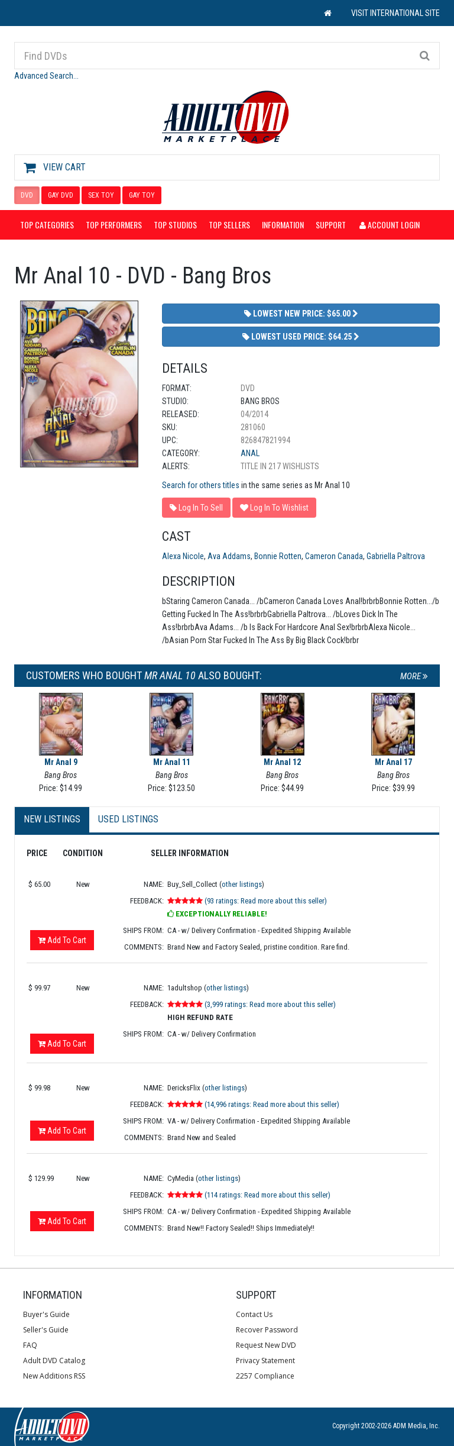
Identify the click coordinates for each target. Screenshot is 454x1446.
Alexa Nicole (183, 556)
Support (331, 224)
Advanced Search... (46, 75)
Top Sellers (229, 224)
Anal (250, 453)
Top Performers (114, 224)
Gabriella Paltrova (396, 556)
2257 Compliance (265, 1376)
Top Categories (47, 224)
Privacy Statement (265, 1360)
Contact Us (254, 1314)
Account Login (389, 224)
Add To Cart (62, 940)
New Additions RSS (54, 1376)
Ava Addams (229, 556)
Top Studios (175, 224)
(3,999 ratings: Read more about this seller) (270, 1004)
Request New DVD (266, 1345)
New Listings (52, 819)
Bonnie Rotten (277, 556)
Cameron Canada (334, 556)
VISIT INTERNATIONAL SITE (395, 13)
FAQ (30, 1345)
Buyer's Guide (46, 1314)
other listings (242, 884)
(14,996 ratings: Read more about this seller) (272, 1104)
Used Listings (128, 819)
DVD (27, 195)
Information (283, 224)
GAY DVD (60, 195)
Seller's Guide (46, 1330)
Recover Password (267, 1330)
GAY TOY (142, 195)
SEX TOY (101, 195)
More (414, 676)
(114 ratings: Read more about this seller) (267, 1194)
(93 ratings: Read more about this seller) (266, 900)
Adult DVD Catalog (54, 1360)
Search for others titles (200, 485)
